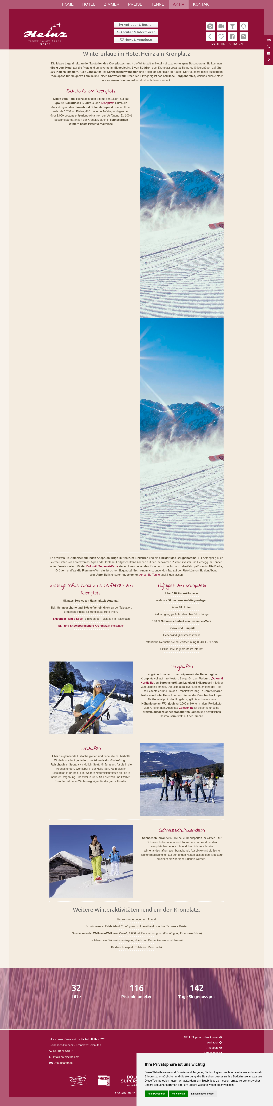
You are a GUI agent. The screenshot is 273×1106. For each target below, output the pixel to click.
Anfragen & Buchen (138, 24)
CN (241, 43)
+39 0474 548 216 (64, 1051)
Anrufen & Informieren (137, 32)
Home (68, 4)
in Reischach (91, 625)
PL (229, 43)
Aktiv (178, 4)
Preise (135, 4)
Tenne (157, 4)
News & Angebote (138, 39)
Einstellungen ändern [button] (202, 1093)
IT (218, 43)
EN (223, 43)
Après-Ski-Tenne (149, 574)
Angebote (212, 1047)
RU (235, 43)
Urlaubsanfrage (63, 1062)
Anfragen (213, 1042)
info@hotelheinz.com (66, 1056)
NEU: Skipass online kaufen (201, 1037)
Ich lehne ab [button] (178, 1093)
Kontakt (202, 4)
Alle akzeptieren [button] (156, 1093)
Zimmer (111, 4)
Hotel (88, 4)
